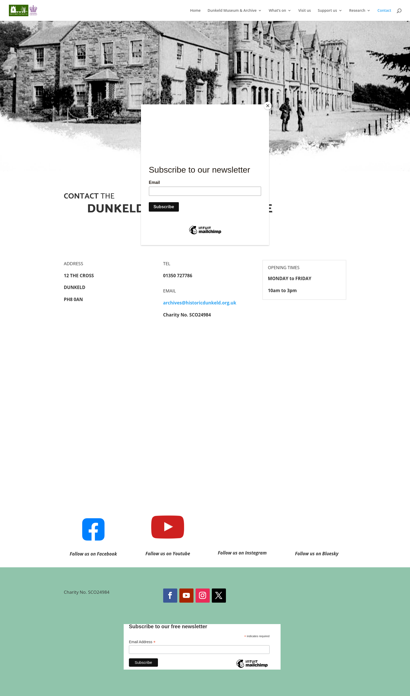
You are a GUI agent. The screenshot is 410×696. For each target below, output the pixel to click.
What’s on (277, 11)
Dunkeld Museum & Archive (232, 11)
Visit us (304, 11)
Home (195, 11)
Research (357, 11)
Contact (384, 11)
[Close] (268, 106)
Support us (327, 11)
